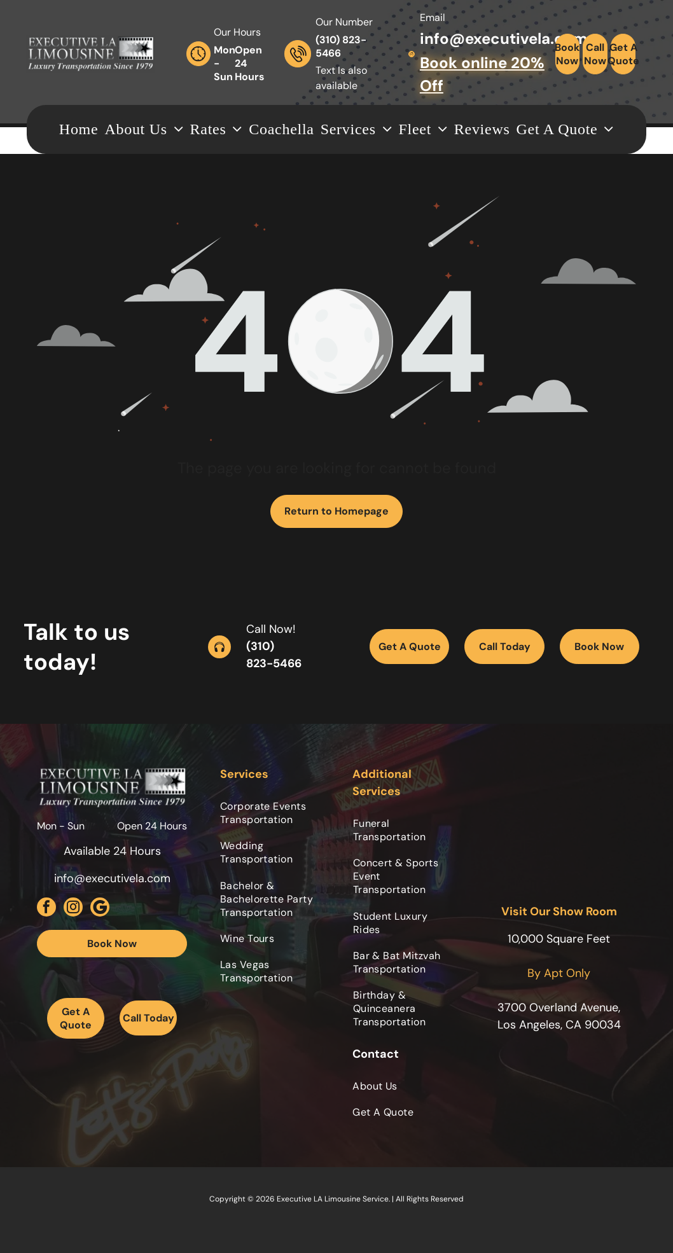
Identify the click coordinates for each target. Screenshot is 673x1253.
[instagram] (73, 908)
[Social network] (99, 908)
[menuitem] (79, 129)
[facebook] (46, 908)
